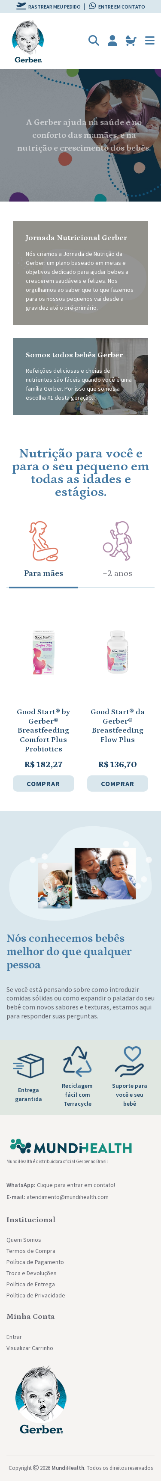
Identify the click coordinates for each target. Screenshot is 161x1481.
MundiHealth (68, 1468)
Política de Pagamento (35, 1262)
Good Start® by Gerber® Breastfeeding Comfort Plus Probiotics (43, 730)
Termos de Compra (30, 1251)
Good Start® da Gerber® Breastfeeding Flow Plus (118, 726)
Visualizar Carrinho (29, 1348)
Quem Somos (23, 1240)
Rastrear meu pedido (48, 6)
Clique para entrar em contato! (76, 1185)
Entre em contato (117, 6)
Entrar (14, 1337)
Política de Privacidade (35, 1295)
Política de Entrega (30, 1284)
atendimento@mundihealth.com (68, 1197)
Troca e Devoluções (31, 1273)
